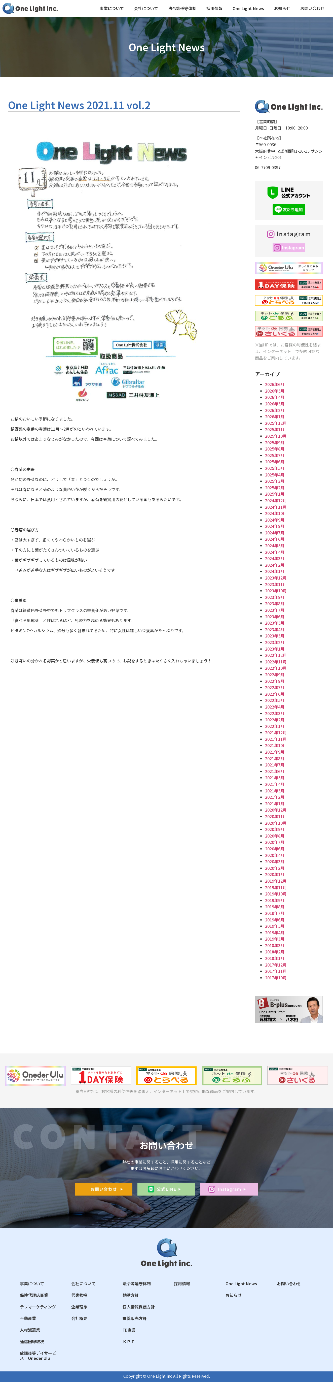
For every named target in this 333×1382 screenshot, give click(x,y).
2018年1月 (274, 958)
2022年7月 (274, 687)
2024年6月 (274, 539)
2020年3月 (274, 861)
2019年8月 (274, 907)
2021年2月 (274, 797)
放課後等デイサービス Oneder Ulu (38, 1355)
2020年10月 (276, 823)
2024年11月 (276, 507)
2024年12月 (276, 500)
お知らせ (282, 8)
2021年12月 (276, 732)
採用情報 (214, 8)
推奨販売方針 (135, 1318)
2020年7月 (274, 842)
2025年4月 (274, 475)
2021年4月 (274, 784)
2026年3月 (274, 404)
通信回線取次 (32, 1341)
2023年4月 (274, 629)
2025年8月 (274, 449)
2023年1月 (274, 649)
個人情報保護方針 (139, 1307)
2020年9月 (274, 829)
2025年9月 (274, 442)
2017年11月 (276, 971)
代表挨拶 (79, 1295)
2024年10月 (276, 513)
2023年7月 (274, 610)
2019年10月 (276, 894)
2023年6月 (274, 617)
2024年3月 (274, 558)
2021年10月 (276, 745)
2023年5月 (274, 623)
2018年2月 (274, 952)
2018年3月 (274, 945)
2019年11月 (276, 887)
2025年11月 (276, 429)
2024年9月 (274, 520)
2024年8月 (274, 526)
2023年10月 (276, 591)
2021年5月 (274, 778)
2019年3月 (274, 939)
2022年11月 (276, 662)
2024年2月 (274, 565)
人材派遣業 (30, 1330)
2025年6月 (274, 462)
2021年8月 (274, 758)
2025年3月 (274, 481)
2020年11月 (276, 816)
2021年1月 (274, 803)
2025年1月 (274, 494)
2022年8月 (274, 681)
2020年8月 (274, 836)
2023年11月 (276, 584)
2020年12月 (276, 810)
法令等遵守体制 (182, 8)
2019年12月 (276, 881)
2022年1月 (274, 726)
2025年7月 (274, 455)
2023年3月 (274, 636)
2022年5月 (274, 700)
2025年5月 (274, 468)
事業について (112, 8)
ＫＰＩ (129, 1341)
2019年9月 (274, 900)
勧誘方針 (131, 1295)
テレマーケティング (38, 1307)
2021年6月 (274, 771)
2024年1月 (274, 571)
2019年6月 (274, 920)
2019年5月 (274, 926)
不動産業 (28, 1318)
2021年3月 (274, 791)
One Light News (248, 8)
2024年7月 (274, 533)
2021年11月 (276, 739)
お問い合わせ (312, 8)
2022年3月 (274, 713)
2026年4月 (274, 397)
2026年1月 (274, 416)
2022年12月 (276, 655)
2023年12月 (276, 578)
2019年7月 (274, 913)
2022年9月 (274, 674)
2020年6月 (274, 849)
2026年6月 (274, 384)
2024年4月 (274, 552)
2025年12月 (276, 423)
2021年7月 (274, 765)
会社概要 (79, 1318)
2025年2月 (274, 488)
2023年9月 (274, 597)
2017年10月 (276, 978)
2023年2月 (274, 642)
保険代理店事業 (34, 1295)
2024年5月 (274, 545)
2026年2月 (274, 410)
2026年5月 (274, 391)
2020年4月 (274, 855)
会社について (146, 8)
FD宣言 (129, 1330)
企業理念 (79, 1307)
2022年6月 (274, 694)
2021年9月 (274, 752)
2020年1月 (274, 874)
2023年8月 (274, 603)
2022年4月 (274, 707)
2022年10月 (276, 668)
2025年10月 (276, 436)
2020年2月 (274, 868)
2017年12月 (276, 965)
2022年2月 (274, 720)
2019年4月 (274, 932)
